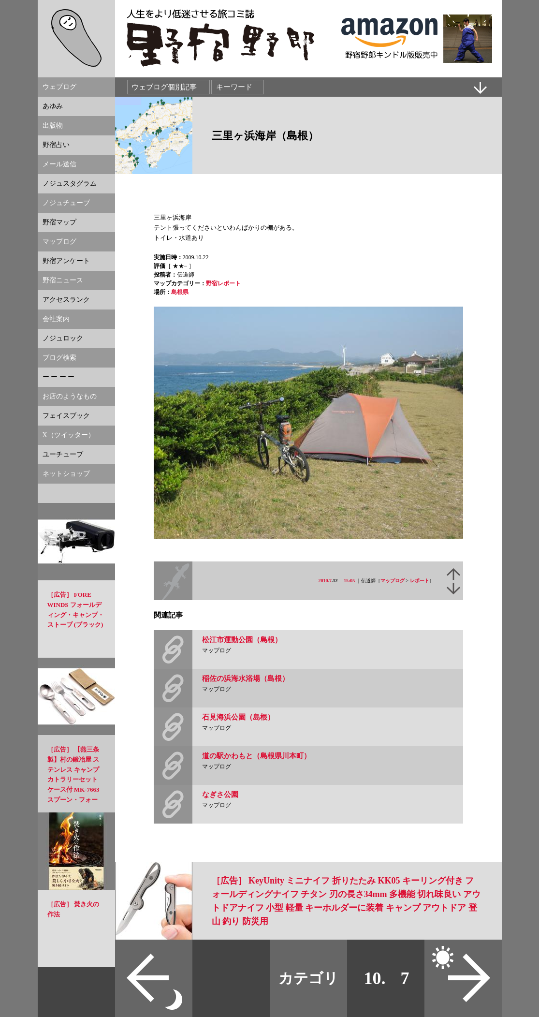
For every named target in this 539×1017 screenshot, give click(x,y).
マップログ (392, 580)
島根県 (180, 292)
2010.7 (325, 580)
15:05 (349, 580)
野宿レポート (223, 283)
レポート (419, 580)
